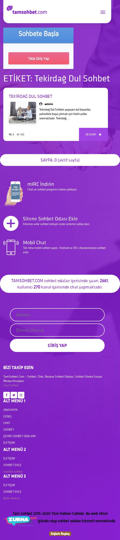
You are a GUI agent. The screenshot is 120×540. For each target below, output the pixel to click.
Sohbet (14, 385)
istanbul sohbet (12, 471)
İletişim (9, 443)
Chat (6, 385)
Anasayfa (10, 410)
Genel (7, 416)
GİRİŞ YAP (57, 345)
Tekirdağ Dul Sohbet (30, 96)
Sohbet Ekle (12, 465)
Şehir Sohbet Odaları (19, 436)
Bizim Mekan (11, 498)
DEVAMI (93, 134)
